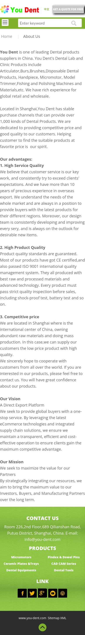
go (74, 23)
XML (63, 618)
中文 (46, 9)
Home (6, 36)
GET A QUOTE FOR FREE (68, 9)
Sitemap (53, 618)
